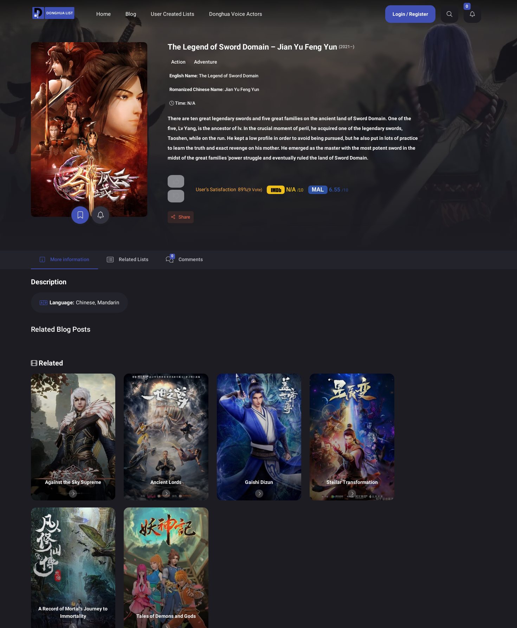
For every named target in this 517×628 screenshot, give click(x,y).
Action (155, 62)
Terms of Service (338, 556)
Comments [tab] (184, 249)
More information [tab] (64, 251)
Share (161, 208)
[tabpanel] (258, 303)
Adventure (182, 62)
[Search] (449, 14)
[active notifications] (90, 185)
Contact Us (332, 568)
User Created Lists (172, 14)
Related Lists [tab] (127, 251)
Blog (130, 14)
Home (103, 14)
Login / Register (410, 14)
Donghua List (280, 545)
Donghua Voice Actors (235, 14)
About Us (276, 568)
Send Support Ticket (403, 559)
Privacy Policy (281, 556)
